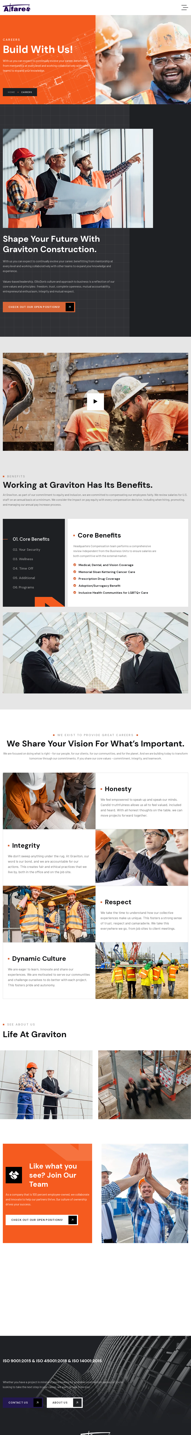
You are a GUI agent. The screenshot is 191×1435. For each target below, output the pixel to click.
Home (13, 92)
